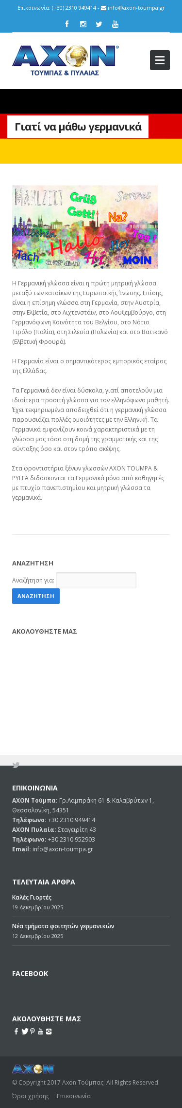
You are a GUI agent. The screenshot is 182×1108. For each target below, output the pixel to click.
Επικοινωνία (74, 1033)
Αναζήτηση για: (33, 580)
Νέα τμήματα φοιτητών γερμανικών (63, 863)
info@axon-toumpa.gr (136, 7)
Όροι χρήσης (30, 1033)
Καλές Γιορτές (31, 834)
